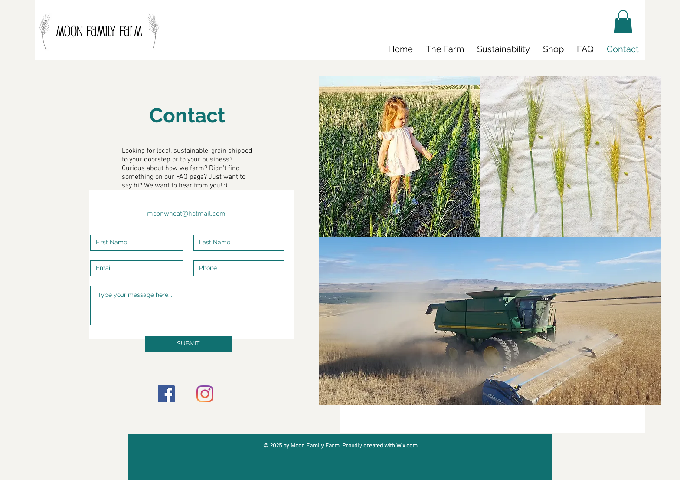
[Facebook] (166, 393)
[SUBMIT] (188, 344)
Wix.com (407, 446)
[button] (623, 21)
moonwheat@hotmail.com (186, 214)
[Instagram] (204, 393)
